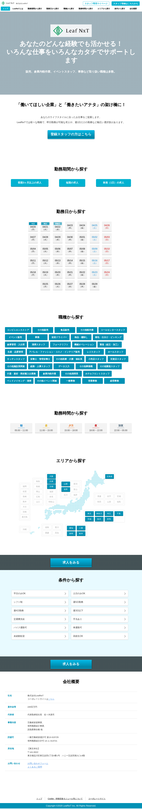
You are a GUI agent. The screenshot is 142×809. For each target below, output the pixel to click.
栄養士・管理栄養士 (40, 359)
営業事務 (92, 381)
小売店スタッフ (96, 359)
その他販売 (42, 330)
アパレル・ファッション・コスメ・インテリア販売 (54, 352)
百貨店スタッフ (118, 359)
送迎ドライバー (59, 337)
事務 (37, 337)
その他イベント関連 (47, 381)
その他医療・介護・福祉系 (69, 359)
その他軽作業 (87, 330)
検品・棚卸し (81, 337)
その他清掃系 (71, 374)
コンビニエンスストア (18, 330)
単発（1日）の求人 (113, 182)
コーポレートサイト (97, 799)
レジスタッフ (93, 352)
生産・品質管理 (15, 352)
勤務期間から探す (35, 9)
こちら (51, 699)
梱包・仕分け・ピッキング (108, 337)
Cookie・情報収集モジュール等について (65, 799)
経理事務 (114, 381)
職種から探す (68, 9)
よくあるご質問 (35, 767)
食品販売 (65, 330)
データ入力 (64, 367)
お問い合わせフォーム (38, 764)
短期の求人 (72, 182)
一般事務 (70, 381)
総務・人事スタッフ (40, 367)
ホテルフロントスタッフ (97, 374)
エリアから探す (104, 9)
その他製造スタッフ (110, 367)
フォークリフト (60, 345)
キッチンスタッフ (16, 359)
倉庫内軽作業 (49, 374)
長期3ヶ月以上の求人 (29, 182)
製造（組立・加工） (110, 345)
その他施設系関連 (16, 367)
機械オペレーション (84, 345)
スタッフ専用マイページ (96, 3)
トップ (5, 9)
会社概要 (133, 9)
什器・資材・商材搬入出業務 (21, 374)
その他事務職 (86, 367)
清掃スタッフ (38, 345)
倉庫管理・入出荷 (16, 345)
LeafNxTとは (18, 9)
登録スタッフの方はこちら (71, 134)
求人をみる (71, 563)
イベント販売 (15, 337)
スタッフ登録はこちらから (125, 3)
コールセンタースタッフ (113, 330)
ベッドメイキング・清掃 (19, 381)
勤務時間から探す (86, 9)
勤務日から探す (52, 9)
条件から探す (119, 9)
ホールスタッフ (115, 352)
